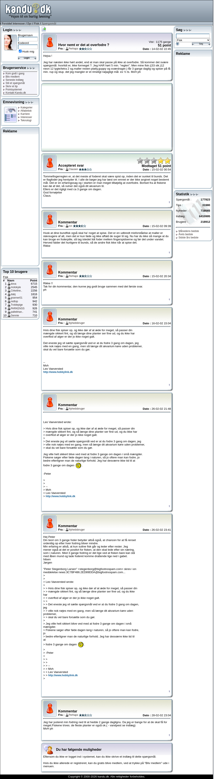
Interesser (19, 23)
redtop (14, 301)
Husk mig (28, 51)
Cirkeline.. (16, 290)
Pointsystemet (12, 89)
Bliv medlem (11, 76)
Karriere (24, 113)
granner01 (16, 297)
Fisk (36, 23)
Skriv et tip (10, 86)
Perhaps (73, 48)
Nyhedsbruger (77, 322)
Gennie (15, 315)
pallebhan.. (17, 311)
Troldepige (17, 304)
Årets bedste (184, 234)
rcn (70, 225)
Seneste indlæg (13, 79)
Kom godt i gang (13, 73)
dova (13, 283)
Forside (6, 23)
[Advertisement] (135, 10)
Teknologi (24, 120)
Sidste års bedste (187, 237)
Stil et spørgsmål (14, 83)
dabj (13, 294)
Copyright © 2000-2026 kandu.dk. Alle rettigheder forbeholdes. (106, 776)
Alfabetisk (25, 110)
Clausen (73, 169)
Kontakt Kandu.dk (14, 92)
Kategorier (25, 107)
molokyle (16, 287)
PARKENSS (17, 308)
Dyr (29, 23)
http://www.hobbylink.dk (58, 372)
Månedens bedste (187, 231)
